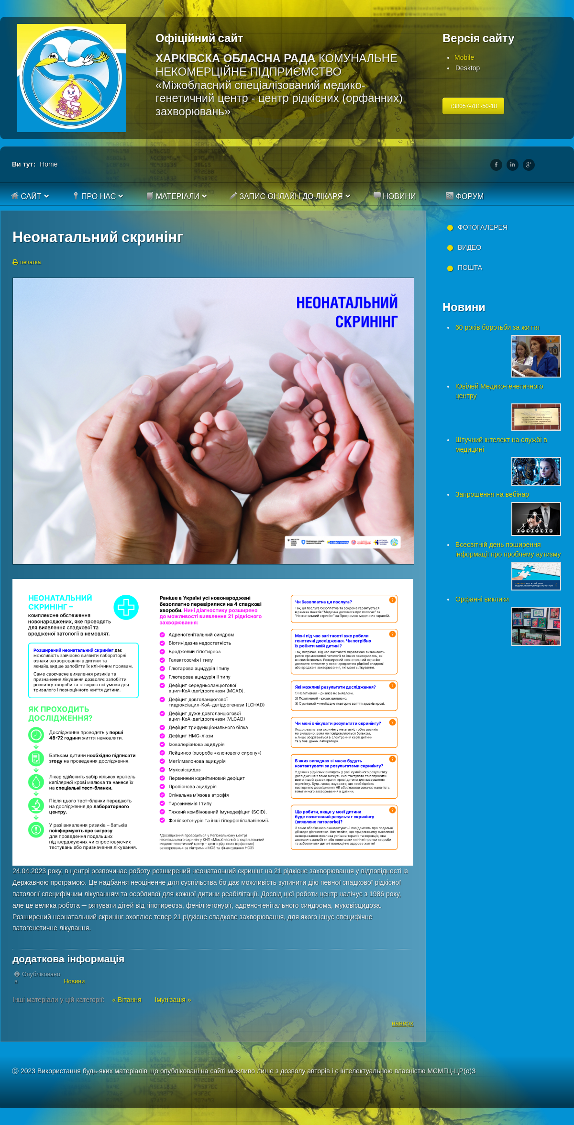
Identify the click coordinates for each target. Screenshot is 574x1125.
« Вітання (127, 999)
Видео (469, 247)
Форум (465, 196)
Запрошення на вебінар (492, 494)
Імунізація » (173, 999)
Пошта (470, 267)
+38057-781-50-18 (473, 106)
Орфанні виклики (482, 599)
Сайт (26, 196)
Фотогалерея (483, 227)
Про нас (94, 196)
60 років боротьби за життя (497, 327)
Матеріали (172, 196)
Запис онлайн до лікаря (286, 196)
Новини (394, 196)
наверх (402, 1023)
